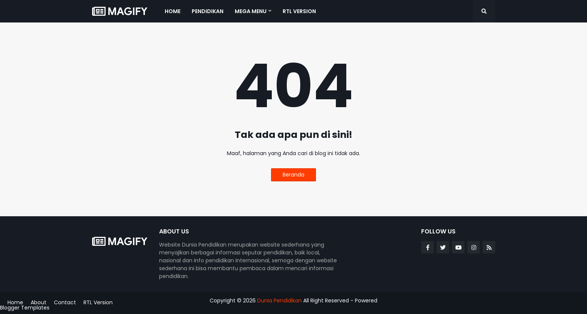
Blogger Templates (24, 307)
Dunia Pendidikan (279, 300)
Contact (65, 302)
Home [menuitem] (172, 11)
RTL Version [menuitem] (299, 11)
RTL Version (98, 302)
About (38, 302)
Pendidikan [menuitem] (207, 11)
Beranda (293, 174)
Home (15, 302)
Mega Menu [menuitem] (251, 11)
